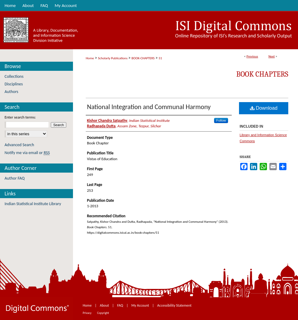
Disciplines (14, 84)
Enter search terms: (20, 117)
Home (90, 58)
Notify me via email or (27, 152)
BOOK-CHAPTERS (143, 58)
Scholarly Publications (112, 58)
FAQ (120, 305)
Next (272, 56)
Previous (252, 56)
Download (264, 108)
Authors (11, 91)
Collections (14, 76)
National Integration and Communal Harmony (149, 107)
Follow (221, 120)
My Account (140, 305)
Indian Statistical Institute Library (33, 203)
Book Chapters (262, 74)
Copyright (103, 313)
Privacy (87, 313)
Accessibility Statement (174, 305)
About (105, 305)
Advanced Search (19, 144)
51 (160, 58)
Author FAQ (15, 178)
